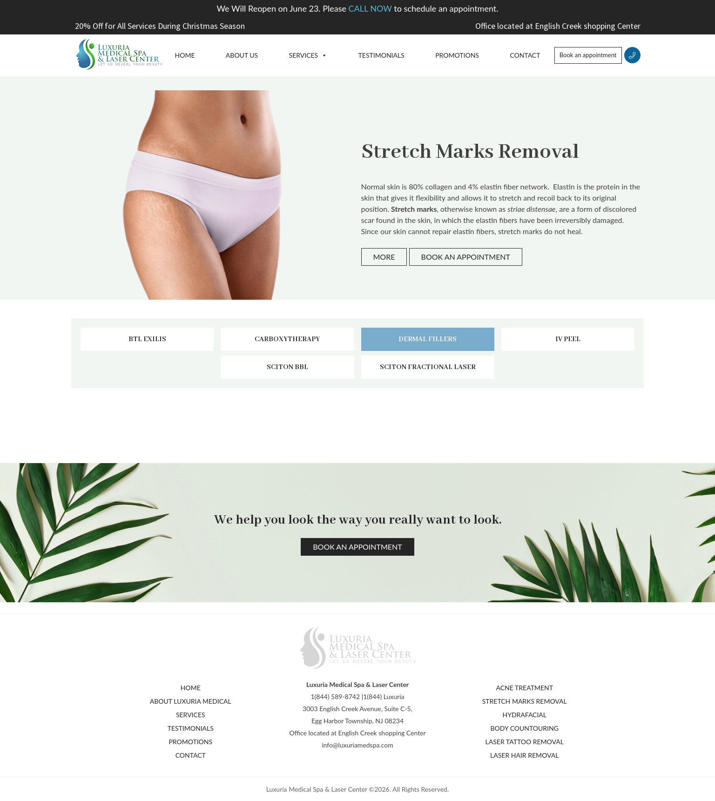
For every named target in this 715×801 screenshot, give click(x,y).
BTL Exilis (147, 339)
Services (303, 55)
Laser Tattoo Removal (525, 742)
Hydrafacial (524, 715)
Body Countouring (525, 728)
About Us (242, 55)
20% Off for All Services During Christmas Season (160, 25)
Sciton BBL (287, 367)
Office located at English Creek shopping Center (558, 25)
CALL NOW (371, 8)
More (384, 256)
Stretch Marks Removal (524, 701)
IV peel (567, 339)
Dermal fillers (427, 339)
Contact (525, 55)
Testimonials (381, 55)
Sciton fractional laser (428, 367)
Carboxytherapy (287, 339)
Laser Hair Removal (524, 755)
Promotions (457, 55)
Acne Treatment (524, 688)
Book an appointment (588, 55)
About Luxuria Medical (190, 701)
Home (185, 55)
